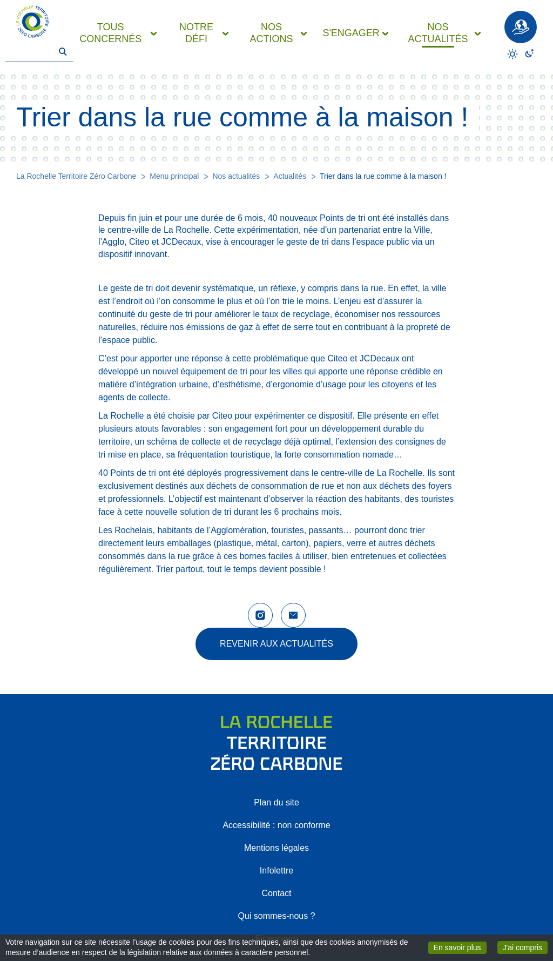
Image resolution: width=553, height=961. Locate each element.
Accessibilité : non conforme (276, 825)
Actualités (289, 176)
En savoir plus (460, 947)
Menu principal (174, 176)
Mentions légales (276, 847)
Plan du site (276, 802)
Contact (276, 893)
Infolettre (276, 870)
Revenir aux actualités (276, 643)
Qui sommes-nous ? (276, 915)
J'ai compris (525, 947)
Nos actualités (236, 176)
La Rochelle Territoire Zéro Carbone (76, 176)
